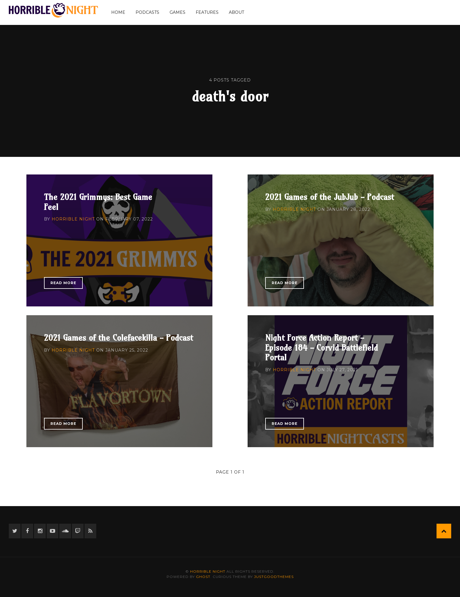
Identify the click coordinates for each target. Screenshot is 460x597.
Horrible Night (73, 219)
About (236, 12)
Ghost (203, 576)
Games (177, 12)
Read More (63, 283)
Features (207, 12)
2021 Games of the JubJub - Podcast (329, 197)
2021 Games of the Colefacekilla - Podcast (118, 338)
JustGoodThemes (274, 576)
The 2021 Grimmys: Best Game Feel (98, 202)
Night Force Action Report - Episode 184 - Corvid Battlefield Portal (321, 347)
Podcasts (147, 12)
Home (118, 12)
